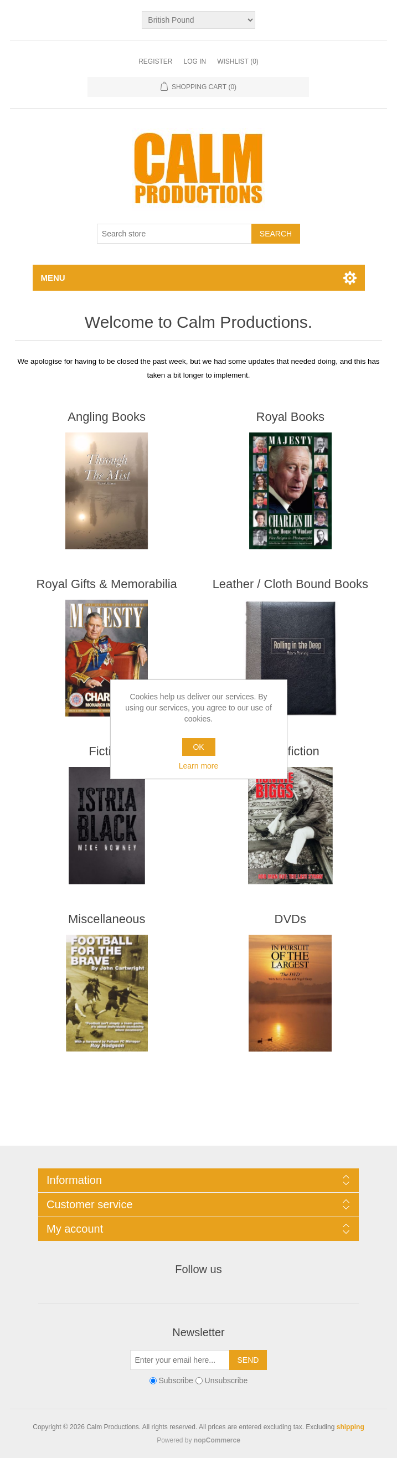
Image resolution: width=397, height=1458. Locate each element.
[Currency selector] (198, 20)
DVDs (290, 919)
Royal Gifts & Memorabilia (107, 584)
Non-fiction (290, 751)
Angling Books (107, 417)
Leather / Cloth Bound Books (290, 584)
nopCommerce (217, 1440)
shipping (350, 1427)
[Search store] (174, 234)
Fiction (107, 751)
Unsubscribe (226, 1380)
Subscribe (175, 1380)
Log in (194, 61)
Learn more (199, 765)
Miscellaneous (106, 919)
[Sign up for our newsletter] (180, 1360)
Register (155, 61)
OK (198, 747)
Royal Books (290, 417)
